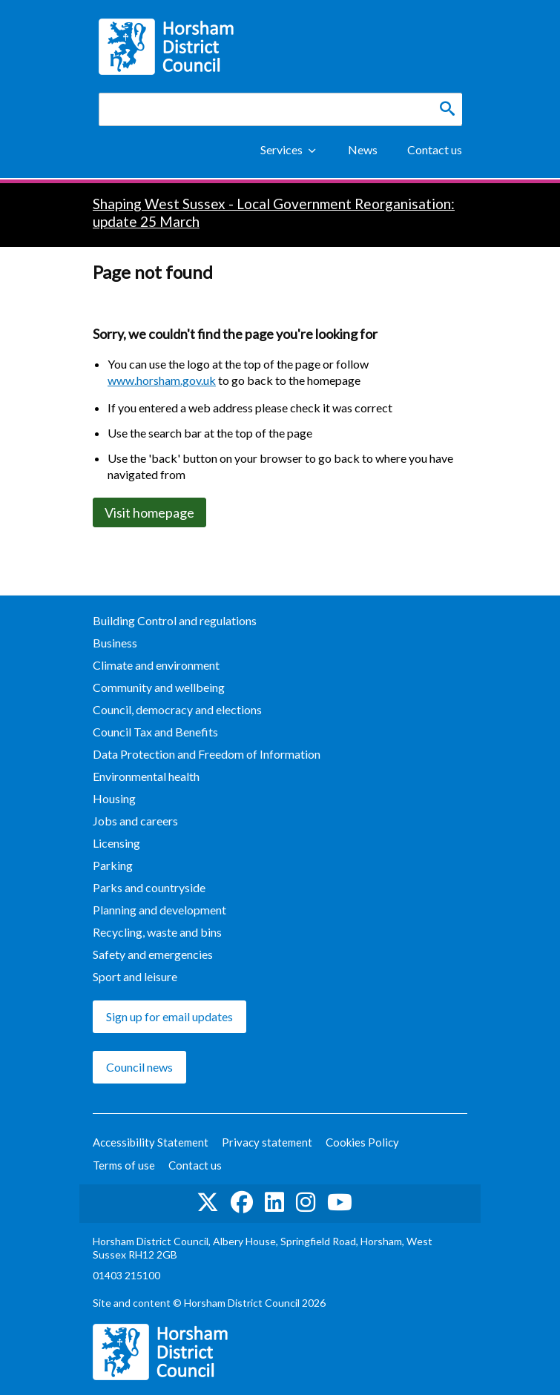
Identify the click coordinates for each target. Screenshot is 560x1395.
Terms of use (124, 1165)
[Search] (447, 109)
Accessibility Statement (150, 1142)
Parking (113, 865)
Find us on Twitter (208, 1202)
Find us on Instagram (305, 1202)
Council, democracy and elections (177, 709)
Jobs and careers (135, 821)
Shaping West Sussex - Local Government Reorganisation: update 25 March (274, 212)
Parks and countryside (149, 887)
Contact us (434, 149)
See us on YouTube (339, 1202)
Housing (114, 798)
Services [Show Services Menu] (281, 149)
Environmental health (146, 776)
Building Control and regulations (175, 620)
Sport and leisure (135, 976)
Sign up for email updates (169, 1016)
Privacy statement (267, 1142)
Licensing (116, 843)
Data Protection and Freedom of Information (206, 754)
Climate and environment (156, 665)
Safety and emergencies (153, 954)
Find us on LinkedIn (274, 1202)
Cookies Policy (362, 1142)
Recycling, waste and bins (157, 932)
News (363, 149)
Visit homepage (149, 512)
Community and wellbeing (159, 687)
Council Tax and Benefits (155, 732)
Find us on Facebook (242, 1202)
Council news (139, 1067)
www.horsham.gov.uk (162, 380)
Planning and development (159, 910)
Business (115, 643)
